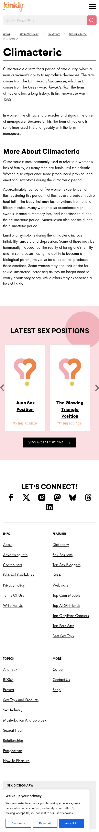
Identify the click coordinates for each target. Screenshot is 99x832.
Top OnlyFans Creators (71, 615)
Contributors (12, 564)
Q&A (57, 575)
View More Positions (49, 442)
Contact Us (61, 679)
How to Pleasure (16, 760)
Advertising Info (15, 554)
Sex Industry (12, 710)
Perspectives (12, 750)
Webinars (60, 585)
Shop (57, 689)
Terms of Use (13, 595)
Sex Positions (63, 554)
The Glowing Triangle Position (70, 409)
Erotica (8, 689)
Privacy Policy (14, 585)
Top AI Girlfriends (66, 605)
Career (58, 669)
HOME (6, 34)
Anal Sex (10, 669)
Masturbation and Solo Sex (24, 720)
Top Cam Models (66, 595)
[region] (45, 810)
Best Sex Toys (63, 636)
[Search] (92, 20)
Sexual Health (14, 730)
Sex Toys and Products (20, 699)
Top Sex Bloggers (66, 564)
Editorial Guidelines (18, 575)
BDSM (8, 679)
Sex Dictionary (29, 34)
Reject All (45, 823)
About (7, 544)
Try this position (25, 423)
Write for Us (13, 605)
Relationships (13, 740)
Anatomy (54, 34)
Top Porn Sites (63, 625)
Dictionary (61, 544)
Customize (18, 823)
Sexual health (78, 34)
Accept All (71, 823)
